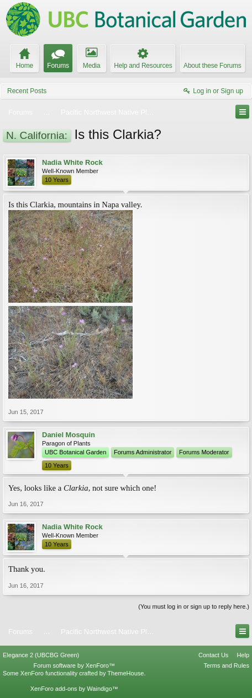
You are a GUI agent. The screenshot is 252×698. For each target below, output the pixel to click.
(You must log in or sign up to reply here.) (193, 606)
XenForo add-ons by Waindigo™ (74, 688)
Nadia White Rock (72, 162)
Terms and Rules (226, 665)
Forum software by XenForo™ (74, 665)
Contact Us (213, 655)
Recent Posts (26, 91)
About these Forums (212, 65)
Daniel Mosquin (68, 435)
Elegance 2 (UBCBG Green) (41, 655)
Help (243, 655)
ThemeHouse (125, 673)
